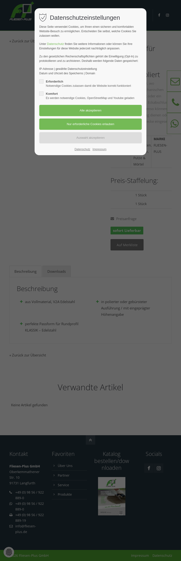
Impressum (99, 149)
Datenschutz (55, 44)
